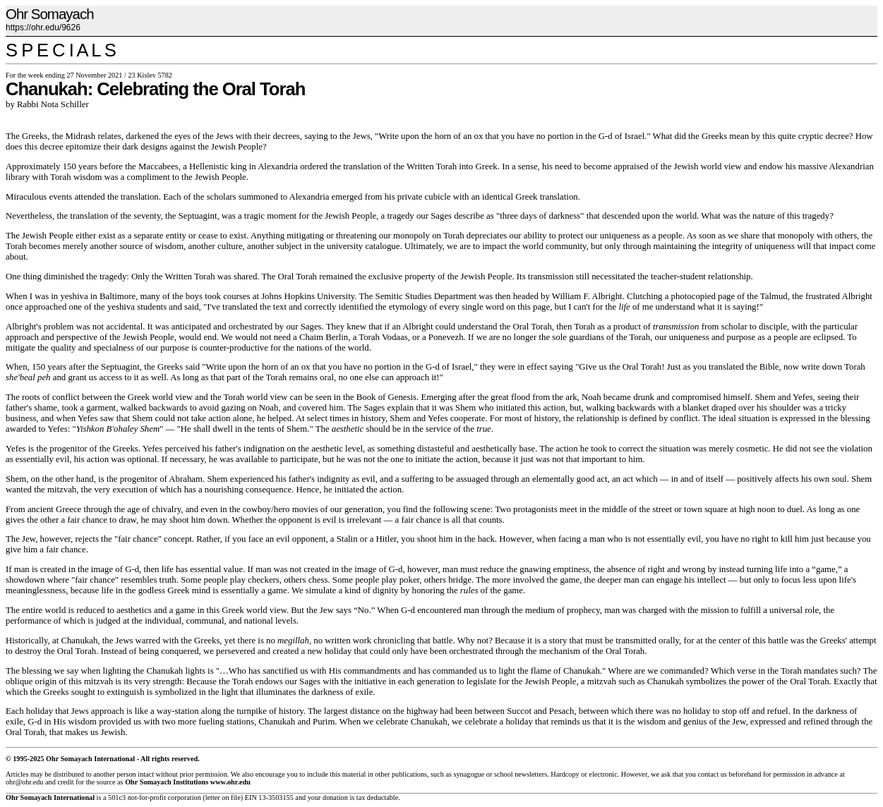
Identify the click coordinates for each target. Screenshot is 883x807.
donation (335, 797)
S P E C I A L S (61, 50)
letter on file (223, 797)
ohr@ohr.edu (24, 782)
